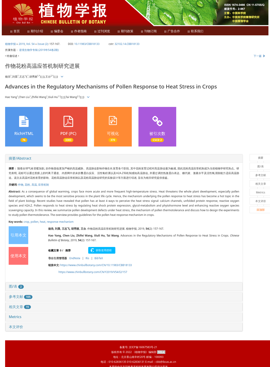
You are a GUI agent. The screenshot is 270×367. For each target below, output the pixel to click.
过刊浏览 (102, 31)
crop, (27, 222)
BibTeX (98, 258)
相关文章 (20, 306)
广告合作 (172, 31)
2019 (22, 44)
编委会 (56, 31)
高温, (35, 185)
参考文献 (21, 296)
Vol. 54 (30, 44)
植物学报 (10, 44)
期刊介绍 (35, 31)
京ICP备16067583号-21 (143, 347)
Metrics (15, 316)
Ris (87, 258)
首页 (15, 31)
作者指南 (79, 31)
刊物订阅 (149, 31)
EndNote (74, 258)
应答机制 (43, 185)
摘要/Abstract (20, 158)
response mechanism (60, 222)
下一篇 (259, 56)
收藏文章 (53, 250)
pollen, (35, 222)
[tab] (124, 158)
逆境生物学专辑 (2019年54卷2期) (39, 50)
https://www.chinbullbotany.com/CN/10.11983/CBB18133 (96, 265)
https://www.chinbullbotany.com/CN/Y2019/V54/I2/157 (92, 272)
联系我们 (195, 31)
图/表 (16, 286)
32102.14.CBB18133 (127, 44)
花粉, (28, 185)
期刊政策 (125, 31)
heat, (43, 222)
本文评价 (16, 326)
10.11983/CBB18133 (86, 44)
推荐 (68, 250)
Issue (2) (43, 44)
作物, (21, 185)
